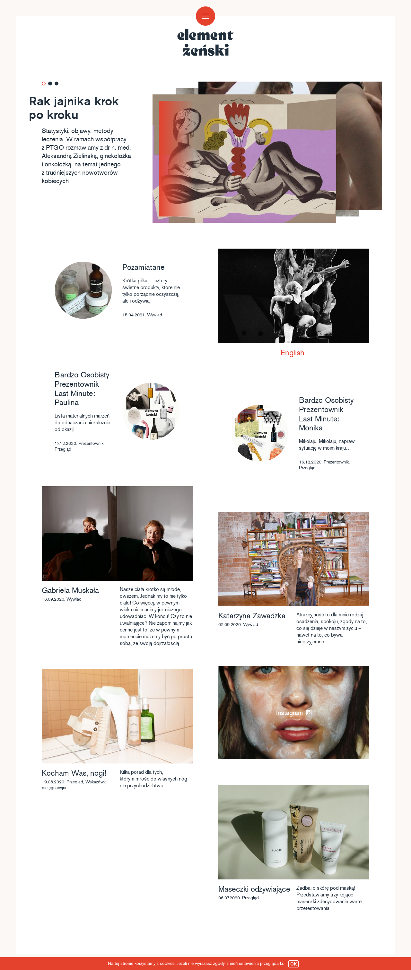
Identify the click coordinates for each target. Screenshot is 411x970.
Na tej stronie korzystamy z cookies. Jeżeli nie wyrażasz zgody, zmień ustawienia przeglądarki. (203, 963)
